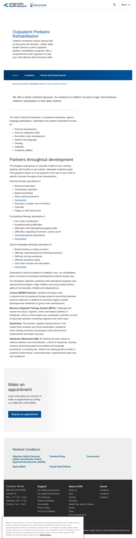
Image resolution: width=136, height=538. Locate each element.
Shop (72, 511)
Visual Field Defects (60, 466)
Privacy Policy (43, 508)
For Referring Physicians (48, 490)
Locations (29, 75)
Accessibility (42, 504)
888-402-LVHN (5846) (16, 490)
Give (71, 494)
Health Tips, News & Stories (81, 504)
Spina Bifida (19, 466)
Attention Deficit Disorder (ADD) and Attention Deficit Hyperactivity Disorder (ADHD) (29, 459)
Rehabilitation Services (37, 84)
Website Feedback (45, 501)
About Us (73, 490)
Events (72, 508)
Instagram (105, 493)
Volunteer (73, 501)
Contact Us (11, 494)
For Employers (44, 497)
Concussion (20, 200)
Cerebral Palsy (57, 456)
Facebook (105, 490)
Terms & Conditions (46, 511)
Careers (72, 497)
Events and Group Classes (53, 75)
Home (15, 75)
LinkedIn (105, 497)
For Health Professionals (48, 494)
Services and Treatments (21, 84)
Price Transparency (77, 515)
